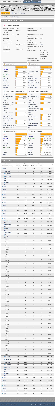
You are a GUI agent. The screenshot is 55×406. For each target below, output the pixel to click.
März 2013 (8, 367)
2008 (4, 388)
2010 (4, 383)
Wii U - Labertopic (8, 121)
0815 (29, 69)
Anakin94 (5, 80)
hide (4, 76)
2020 (4, 200)
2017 (4, 208)
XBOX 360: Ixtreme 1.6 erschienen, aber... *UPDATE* (8, 116)
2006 (4, 393)
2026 (4, 168)
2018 (4, 205)
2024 (4, 189)
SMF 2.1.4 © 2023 (5, 404)
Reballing (5, 123)
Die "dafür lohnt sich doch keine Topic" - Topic (8, 104)
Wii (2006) (31, 85)
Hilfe (30, 404)
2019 (4, 202)
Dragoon (5, 71)
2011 (4, 380)
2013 (4, 218)
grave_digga (6, 73)
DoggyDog (6, 85)
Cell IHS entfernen (8, 112)
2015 (4, 213)
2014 (4, 216)
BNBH (41, 44)
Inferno (5, 154)
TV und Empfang (32, 87)
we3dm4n (5, 87)
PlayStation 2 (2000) (33, 71)
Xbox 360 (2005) (32, 78)
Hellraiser (5, 78)
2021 (4, 197)
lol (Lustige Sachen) (8, 96)
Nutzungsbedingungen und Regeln (39, 404)
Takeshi (5, 67)
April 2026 (8, 174)
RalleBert (5, 69)
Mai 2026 (7, 171)
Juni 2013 (8, 359)
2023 (4, 192)
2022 (4, 194)
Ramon (5, 152)
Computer (31, 76)
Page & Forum (32, 80)
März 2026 (8, 176)
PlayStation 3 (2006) (33, 67)
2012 (4, 377)
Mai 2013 (7, 362)
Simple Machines (13, 404)
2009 (4, 385)
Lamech (30, 152)
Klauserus (5, 83)
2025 (4, 186)
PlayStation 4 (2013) (33, 83)
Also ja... (5, 94)
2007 (4, 391)
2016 (4, 210)
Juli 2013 (7, 357)
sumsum (30, 147)
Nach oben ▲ (51, 404)
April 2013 (8, 364)
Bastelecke (31, 73)
